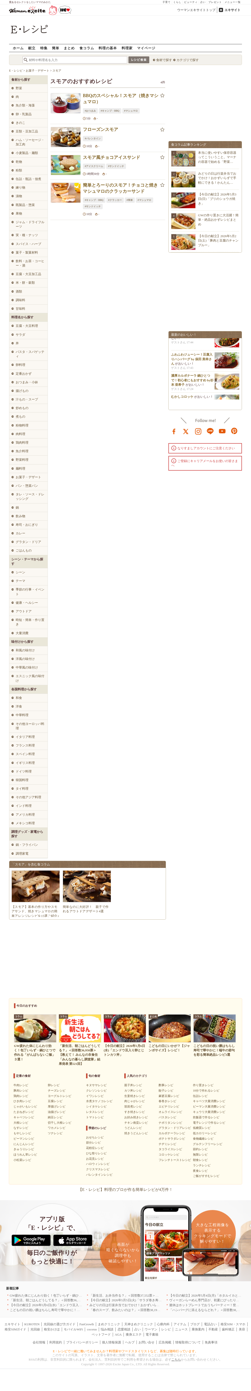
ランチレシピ (202, 1165)
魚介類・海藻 (25, 105)
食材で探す (164, 60)
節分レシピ (93, 1142)
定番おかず (24, 373)
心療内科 (163, 1324)
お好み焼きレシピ (136, 1117)
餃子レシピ (166, 1090)
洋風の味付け (25, 659)
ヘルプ (130, 1342)
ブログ (195, 1324)
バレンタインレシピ (99, 1174)
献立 (32, 48)
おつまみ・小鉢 (27, 382)
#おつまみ (90, 110)
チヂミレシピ (167, 1144)
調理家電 (22, 853)
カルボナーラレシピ (172, 1133)
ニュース (181, 1329)
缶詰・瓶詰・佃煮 (28, 179)
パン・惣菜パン (27, 486)
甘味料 (20, 308)
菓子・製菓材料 (27, 252)
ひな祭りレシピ (96, 1153)
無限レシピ (200, 1154)
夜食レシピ (200, 1170)
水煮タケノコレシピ (99, 1101)
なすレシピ (20, 1128)
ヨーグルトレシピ (59, 1096)
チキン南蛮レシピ (136, 1122)
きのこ (20, 123)
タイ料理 (22, 788)
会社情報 (39, 1342)
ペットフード (101, 1334)
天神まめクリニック (138, 1324)
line (210, 431)
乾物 (19, 162)
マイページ (146, 48)
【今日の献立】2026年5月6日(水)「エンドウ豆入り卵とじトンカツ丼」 (60, 1305)
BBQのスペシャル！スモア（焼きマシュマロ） (120, 98)
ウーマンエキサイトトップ (196, 10)
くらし (177, 2)
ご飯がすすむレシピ (206, 1176)
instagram (198, 431)
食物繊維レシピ (203, 1138)
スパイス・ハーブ (28, 244)
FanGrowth (86, 1324)
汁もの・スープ (27, 399)
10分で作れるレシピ (206, 1090)
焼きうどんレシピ (136, 1133)
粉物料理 (22, 425)
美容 (242, 1329)
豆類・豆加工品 (27, 131)
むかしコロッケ (182, 399)
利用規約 (55, 1342)
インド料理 (24, 806)
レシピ (166, 1329)
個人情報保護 (111, 1342)
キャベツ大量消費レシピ (209, 1101)
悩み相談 (107, 1329)
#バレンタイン (93, 138)
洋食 (19, 706)
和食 (19, 698)
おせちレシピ (95, 1137)
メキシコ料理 (25, 823)
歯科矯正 (228, 1329)
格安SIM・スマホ (233, 1324)
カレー (20, 533)
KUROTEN (31, 1324)
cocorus (92, 1329)
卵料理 (20, 365)
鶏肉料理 (22, 442)
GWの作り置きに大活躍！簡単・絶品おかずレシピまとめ (218, 219)
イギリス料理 (25, 763)
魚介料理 (22, 451)
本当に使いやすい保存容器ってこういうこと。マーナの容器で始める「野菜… (217, 157)
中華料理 (22, 715)
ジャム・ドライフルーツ (30, 224)
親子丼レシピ (133, 1085)
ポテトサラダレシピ (172, 1138)
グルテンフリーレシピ (207, 1144)
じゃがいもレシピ (25, 1106)
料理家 (127, 48)
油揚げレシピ (56, 1112)
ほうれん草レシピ (25, 1154)
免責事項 (211, 1342)
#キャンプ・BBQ (110, 110)
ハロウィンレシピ (98, 1164)
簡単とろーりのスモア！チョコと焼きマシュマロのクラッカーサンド (120, 188)
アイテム (180, 1324)
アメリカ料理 (25, 814)
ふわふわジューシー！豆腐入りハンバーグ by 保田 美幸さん (192, 361)
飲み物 (20, 516)
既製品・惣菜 (25, 205)
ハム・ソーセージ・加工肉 (30, 142)
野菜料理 (22, 460)
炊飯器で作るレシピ (206, 1117)
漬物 (19, 196)
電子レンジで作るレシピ (209, 1122)
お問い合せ (146, 1342)
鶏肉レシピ (20, 1096)
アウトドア (24, 611)
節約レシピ (200, 1149)
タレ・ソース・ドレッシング (30, 496)
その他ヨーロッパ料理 (30, 726)
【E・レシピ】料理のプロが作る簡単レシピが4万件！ (125, 1189)
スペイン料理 (25, 754)
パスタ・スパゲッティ (30, 354)
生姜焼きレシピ (134, 1096)
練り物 (20, 187)
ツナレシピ (55, 1133)
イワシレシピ (95, 1096)
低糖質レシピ (202, 1128)
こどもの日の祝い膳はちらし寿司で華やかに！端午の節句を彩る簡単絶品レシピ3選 (69, 1310)
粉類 (19, 170)
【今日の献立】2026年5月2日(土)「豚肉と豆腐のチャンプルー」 (218, 240)
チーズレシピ (56, 1090)
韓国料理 (22, 780)
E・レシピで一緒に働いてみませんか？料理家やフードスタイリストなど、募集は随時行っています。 (125, 1351)
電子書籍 (152, 1334)
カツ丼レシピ (133, 1090)
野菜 (19, 88)
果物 (19, 213)
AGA (118, 1334)
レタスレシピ (95, 1112)
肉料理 (20, 434)
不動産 (213, 1329)
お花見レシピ (95, 1158)
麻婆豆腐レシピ (169, 1096)
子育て (167, 2)
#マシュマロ (131, 110)
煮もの (20, 416)
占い (203, 2)
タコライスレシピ (170, 1149)
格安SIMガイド (15, 1329)
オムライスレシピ (170, 1112)
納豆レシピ (55, 1117)
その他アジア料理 (28, 797)
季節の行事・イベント (30, 592)
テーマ (20, 581)
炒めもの (22, 408)
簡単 (55, 48)
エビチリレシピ (169, 1106)
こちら (176, 1359)
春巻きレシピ (167, 1101)
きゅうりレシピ (23, 1149)
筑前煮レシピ (133, 1106)
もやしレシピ (22, 1133)
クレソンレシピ (96, 1090)
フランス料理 (25, 745)
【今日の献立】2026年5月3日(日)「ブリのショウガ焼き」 (217, 199)
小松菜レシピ (22, 1160)
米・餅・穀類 (25, 282)
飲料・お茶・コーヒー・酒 (30, 263)
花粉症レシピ (95, 1148)
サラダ (20, 334)
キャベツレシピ (23, 1117)
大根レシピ (20, 1122)
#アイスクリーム (94, 166)
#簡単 (130, 200)
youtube (222, 431)
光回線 (35, 1329)
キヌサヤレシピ (96, 1085)
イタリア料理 (25, 737)
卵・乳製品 (24, 114)
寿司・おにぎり (27, 525)
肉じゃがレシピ (134, 1101)
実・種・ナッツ (27, 235)
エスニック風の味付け (30, 678)
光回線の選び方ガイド (59, 1324)
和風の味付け (25, 650)
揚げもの (22, 391)
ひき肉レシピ (22, 1101)
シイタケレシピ (96, 1106)
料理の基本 (108, 48)
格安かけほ (52, 1329)
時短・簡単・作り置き (30, 622)
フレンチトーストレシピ (175, 1160)
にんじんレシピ (23, 1144)
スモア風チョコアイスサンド (111, 157)
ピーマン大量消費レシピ (209, 1106)
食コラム (86, 48)
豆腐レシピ (55, 1101)
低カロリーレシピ (204, 1133)
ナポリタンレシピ (170, 1122)
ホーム (18, 48)
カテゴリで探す (187, 60)
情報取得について (188, 1342)
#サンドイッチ (116, 166)
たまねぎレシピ (23, 1112)
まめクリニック (109, 1324)
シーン (20, 572)
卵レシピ (54, 1085)
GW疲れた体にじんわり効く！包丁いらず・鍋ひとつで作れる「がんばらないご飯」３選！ (74, 1295)
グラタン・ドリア (28, 542)
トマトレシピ (95, 1117)
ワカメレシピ (56, 1128)
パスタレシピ (167, 1117)
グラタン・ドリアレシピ (175, 1128)
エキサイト (232, 10)
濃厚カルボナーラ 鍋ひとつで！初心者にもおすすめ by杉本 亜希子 (192, 382)
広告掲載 (165, 1342)
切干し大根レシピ (59, 1122)
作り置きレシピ (203, 1085)
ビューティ (191, 2)
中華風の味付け (27, 667)
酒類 (19, 291)
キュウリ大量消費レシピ (209, 1112)
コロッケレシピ (169, 1154)
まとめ (69, 48)
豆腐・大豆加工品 (28, 274)
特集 (44, 48)
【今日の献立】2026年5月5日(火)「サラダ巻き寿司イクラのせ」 (135, 1300)
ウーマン (151, 1329)
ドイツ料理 (24, 771)
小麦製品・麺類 (27, 153)
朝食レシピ (200, 1160)
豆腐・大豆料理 (27, 326)
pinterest (234, 431)
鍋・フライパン (27, 845)
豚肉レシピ (20, 1090)
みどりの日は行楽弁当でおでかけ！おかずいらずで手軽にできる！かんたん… (217, 178)
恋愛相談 (124, 1329)
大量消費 (22, 633)
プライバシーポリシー (82, 1342)
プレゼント (215, 2)
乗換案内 (198, 1329)
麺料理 (20, 468)
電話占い (210, 1324)
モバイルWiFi (73, 1329)
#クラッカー (115, 200)
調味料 (20, 300)
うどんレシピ (133, 1128)
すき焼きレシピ (134, 1112)
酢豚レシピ (166, 1085)
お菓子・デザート (28, 477)
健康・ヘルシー (27, 603)
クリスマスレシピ (98, 1169)
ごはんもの (24, 550)
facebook (174, 431)
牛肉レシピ (20, 1085)
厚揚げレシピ (56, 1106)
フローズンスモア (100, 129)
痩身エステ (134, 1334)
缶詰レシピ (200, 1096)
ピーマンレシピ (23, 1138)
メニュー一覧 (233, 2)
